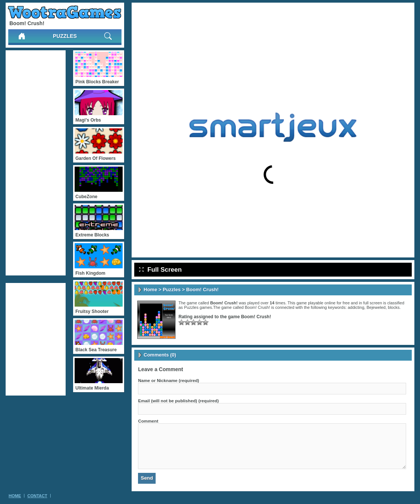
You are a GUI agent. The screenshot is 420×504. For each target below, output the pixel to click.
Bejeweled (376, 307)
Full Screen (160, 269)
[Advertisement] (36, 162)
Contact (37, 495)
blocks (393, 307)
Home (150, 289)
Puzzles (65, 36)
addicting (356, 307)
